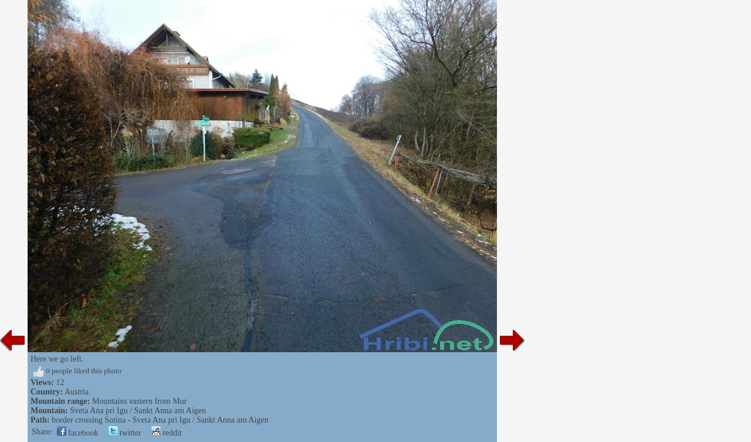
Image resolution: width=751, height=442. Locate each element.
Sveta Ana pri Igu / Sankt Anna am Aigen (138, 410)
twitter (125, 432)
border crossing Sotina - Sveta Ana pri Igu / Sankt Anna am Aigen (160, 420)
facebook (78, 432)
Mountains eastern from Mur (139, 401)
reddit (166, 432)
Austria (77, 391)
